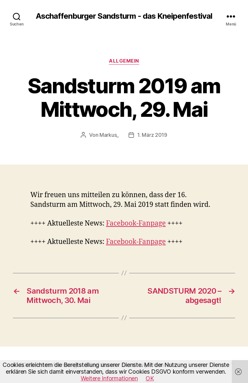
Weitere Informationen (109, 378)
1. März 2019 (152, 135)
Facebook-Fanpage (136, 223)
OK (150, 378)
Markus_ (109, 135)
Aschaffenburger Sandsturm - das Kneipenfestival (124, 16)
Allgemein (124, 61)
